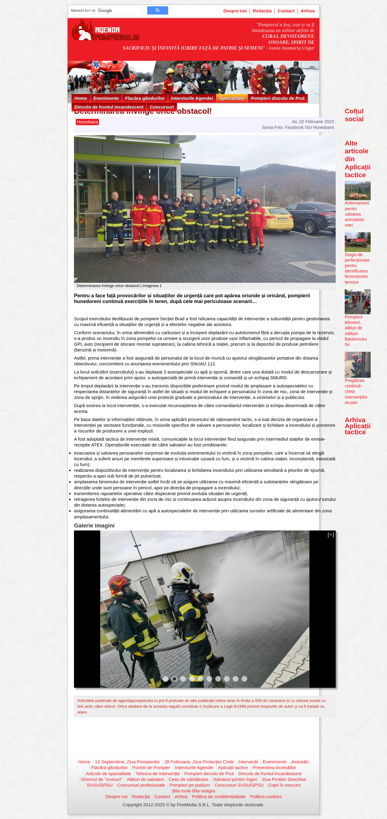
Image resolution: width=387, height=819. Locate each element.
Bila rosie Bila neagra (193, 790)
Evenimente (106, 98)
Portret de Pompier (151, 767)
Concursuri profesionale (141, 785)
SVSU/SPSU (100, 785)
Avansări (300, 761)
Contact (286, 10)
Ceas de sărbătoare (189, 779)
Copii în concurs (284, 785)
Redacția (262, 10)
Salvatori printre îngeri (235, 779)
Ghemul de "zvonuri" (102, 779)
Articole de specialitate (108, 773)
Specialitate (232, 98)
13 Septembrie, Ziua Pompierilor (127, 761)
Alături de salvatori (145, 779)
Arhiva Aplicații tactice (358, 426)
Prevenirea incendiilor (274, 767)
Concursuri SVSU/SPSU (239, 785)
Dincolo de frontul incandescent (109, 106)
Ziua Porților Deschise (284, 779)
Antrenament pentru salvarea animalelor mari (357, 214)
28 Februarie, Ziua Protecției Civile (199, 761)
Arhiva (308, 10)
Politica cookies (265, 796)
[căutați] (105, 10)
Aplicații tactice (233, 767)
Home (81, 98)
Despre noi (235, 10)
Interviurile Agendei (192, 98)
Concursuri (162, 106)
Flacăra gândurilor (145, 98)
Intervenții (248, 761)
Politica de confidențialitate (219, 796)
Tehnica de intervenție (158, 773)
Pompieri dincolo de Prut (278, 98)
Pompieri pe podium (190, 785)
